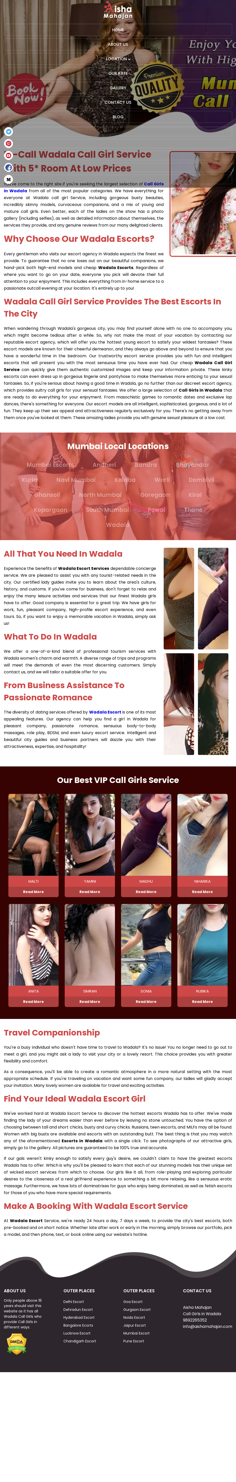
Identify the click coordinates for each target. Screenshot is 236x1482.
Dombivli (201, 480)
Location (118, 59)
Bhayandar (192, 465)
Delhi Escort (73, 1341)
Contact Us (118, 102)
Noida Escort (134, 1357)
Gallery (118, 88)
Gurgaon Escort (137, 1349)
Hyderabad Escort (79, 1357)
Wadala (118, 525)
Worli (162, 480)
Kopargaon (50, 510)
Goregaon (155, 495)
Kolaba (125, 480)
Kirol (195, 495)
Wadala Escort (105, 712)
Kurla (30, 480)
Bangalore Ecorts (78, 1365)
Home (118, 30)
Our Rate (118, 73)
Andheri (104, 465)
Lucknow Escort (77, 1373)
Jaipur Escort (134, 1365)
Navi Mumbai (76, 480)
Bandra (146, 465)
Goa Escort (133, 1341)
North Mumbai (100, 495)
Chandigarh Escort (79, 1381)
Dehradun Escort (78, 1349)
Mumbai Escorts (50, 465)
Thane (193, 510)
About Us (118, 44)
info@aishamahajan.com (207, 1366)
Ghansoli (47, 495)
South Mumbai (107, 510)
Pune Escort (133, 1381)
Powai (156, 510)
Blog (118, 117)
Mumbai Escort (136, 1373)
